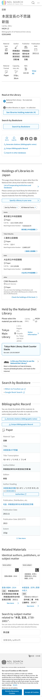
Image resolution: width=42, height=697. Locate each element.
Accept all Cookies (32, 692)
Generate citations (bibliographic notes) (20, 144)
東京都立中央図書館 (29, 229)
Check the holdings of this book (25, 297)
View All (34, 72)
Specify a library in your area (25, 200)
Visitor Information (34, 333)
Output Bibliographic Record (16, 148)
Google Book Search (15, 392)
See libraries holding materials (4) (21, 112)
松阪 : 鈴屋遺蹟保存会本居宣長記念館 (18, 504)
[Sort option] (11, 207)
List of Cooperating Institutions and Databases (22, 186)
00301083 (10, 490)
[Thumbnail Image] (11, 576)
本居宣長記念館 (9, 488)
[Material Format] (28, 207)
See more (13, 603)
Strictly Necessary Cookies (12, 692)
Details (15, 685)
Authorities (21, 494)
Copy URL (14, 139)
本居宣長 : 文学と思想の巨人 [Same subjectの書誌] (30, 589)
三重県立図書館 (31, 251)
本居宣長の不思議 (10, 450)
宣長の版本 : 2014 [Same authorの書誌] (9, 587)
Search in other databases (15, 153)
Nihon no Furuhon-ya (15, 388)
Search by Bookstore (21, 126)
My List (7, 139)
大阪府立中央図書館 (29, 272)
